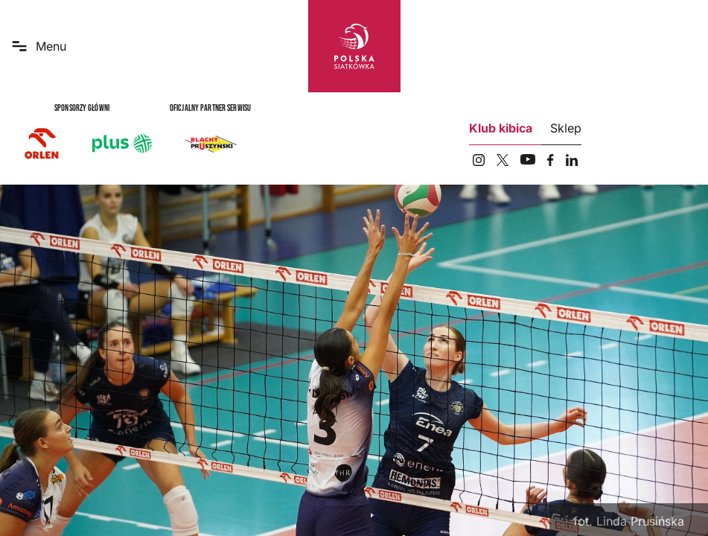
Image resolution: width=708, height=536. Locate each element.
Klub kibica (500, 128)
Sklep (565, 128)
